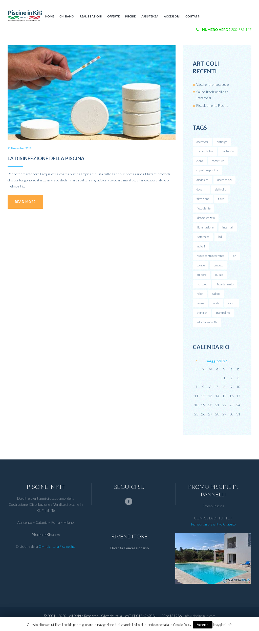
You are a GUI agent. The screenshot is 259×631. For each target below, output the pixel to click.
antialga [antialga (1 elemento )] (223, 142)
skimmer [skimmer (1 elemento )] (203, 319)
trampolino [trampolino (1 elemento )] (225, 319)
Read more (27, 203)
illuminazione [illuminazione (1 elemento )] (205, 230)
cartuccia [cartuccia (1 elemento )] (228, 152)
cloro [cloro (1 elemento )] (200, 161)
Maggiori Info (222, 625)
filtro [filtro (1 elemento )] (221, 201)
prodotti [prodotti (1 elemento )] (219, 269)
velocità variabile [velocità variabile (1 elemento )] (207, 328)
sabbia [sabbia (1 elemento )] (216, 299)
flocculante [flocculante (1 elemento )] (204, 211)
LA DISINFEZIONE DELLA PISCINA (52, 158)
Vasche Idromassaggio (213, 84)
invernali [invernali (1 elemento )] (229, 230)
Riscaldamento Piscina (213, 105)
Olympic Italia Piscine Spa (57, 553)
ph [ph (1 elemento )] (235, 260)
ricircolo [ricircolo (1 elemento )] (202, 289)
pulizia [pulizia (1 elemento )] (219, 279)
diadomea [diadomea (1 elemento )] (203, 181)
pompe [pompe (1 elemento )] (201, 269)
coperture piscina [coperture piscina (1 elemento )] (208, 171)
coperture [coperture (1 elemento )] (218, 161)
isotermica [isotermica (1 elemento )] (203, 240)
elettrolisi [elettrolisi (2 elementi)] (221, 191)
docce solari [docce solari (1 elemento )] (225, 181)
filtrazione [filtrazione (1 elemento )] (203, 201)
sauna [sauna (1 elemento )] (201, 309)
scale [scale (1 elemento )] (216, 309)
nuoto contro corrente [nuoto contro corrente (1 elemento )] (211, 260)
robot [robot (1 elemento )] (200, 299)
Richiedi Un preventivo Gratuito (213, 531)
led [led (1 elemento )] (221, 240)
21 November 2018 (21, 148)
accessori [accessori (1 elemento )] (203, 142)
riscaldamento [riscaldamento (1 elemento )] (225, 289)
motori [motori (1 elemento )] (201, 250)
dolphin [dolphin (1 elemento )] (201, 191)
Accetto (202, 625)
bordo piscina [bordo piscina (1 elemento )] (205, 152)
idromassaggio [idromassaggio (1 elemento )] (206, 220)
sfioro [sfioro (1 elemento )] (232, 309)
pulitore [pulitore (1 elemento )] (202, 279)
